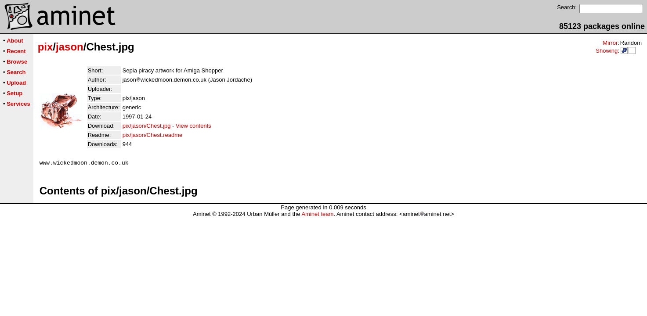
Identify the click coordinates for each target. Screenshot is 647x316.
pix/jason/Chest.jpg (147, 125)
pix (45, 47)
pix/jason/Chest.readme (153, 135)
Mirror (610, 43)
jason (69, 47)
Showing (607, 50)
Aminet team (317, 215)
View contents (193, 125)
